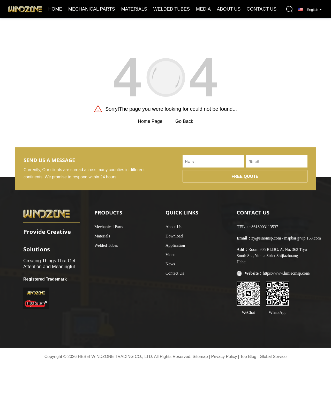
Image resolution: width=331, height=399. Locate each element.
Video (170, 257)
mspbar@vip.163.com (302, 240)
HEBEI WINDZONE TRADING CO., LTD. (115, 356)
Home (55, 9)
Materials (134, 9)
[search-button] (289, 9)
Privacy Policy (224, 356)
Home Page (150, 121)
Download (174, 238)
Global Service (273, 356)
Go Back (184, 121)
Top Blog (248, 356)
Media (203, 9)
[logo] (25, 9)
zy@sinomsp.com (266, 240)
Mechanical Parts (91, 9)
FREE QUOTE (244, 179)
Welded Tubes (171, 9)
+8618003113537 (263, 229)
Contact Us (261, 9)
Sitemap (200, 356)
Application (175, 248)
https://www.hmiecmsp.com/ (286, 276)
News (170, 266)
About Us (229, 9)
